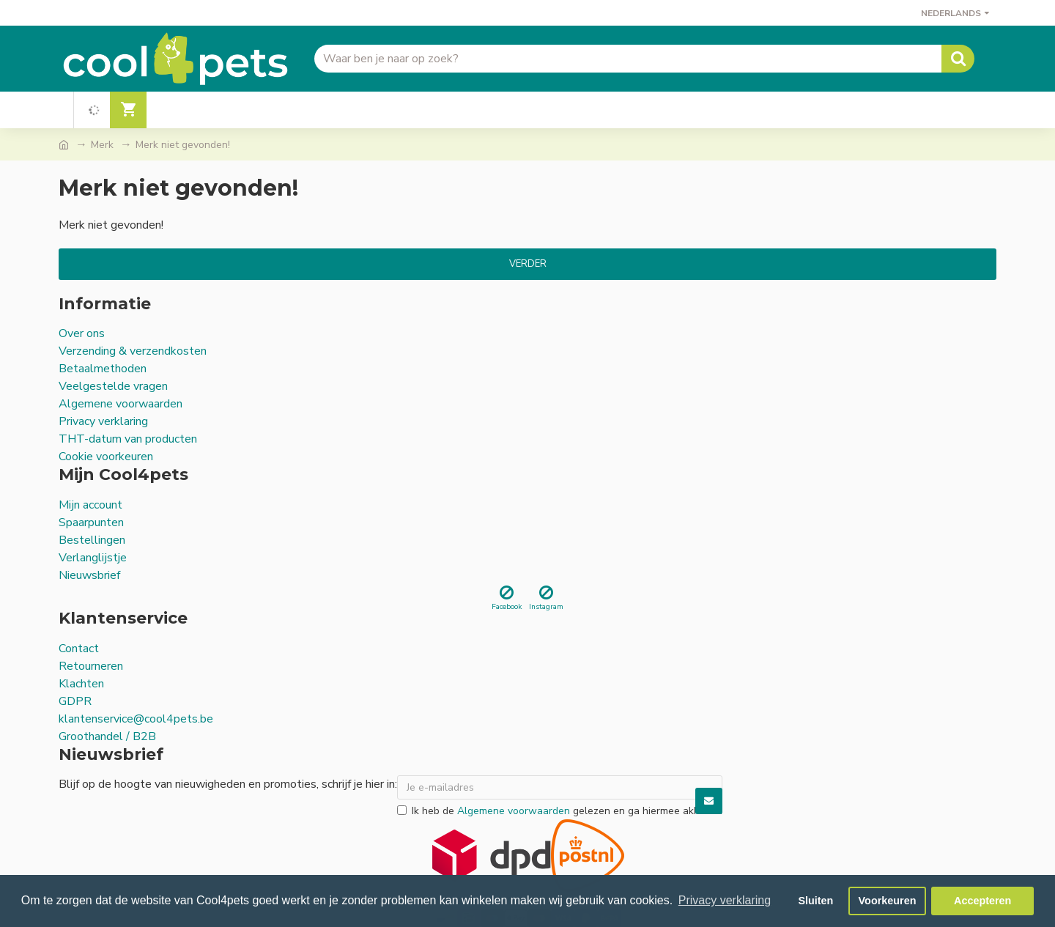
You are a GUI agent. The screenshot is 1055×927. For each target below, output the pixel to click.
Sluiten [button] (815, 900)
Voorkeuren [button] (888, 900)
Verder (528, 263)
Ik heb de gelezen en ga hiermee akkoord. (559, 811)
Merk (102, 145)
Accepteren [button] (982, 900)
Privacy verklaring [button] (724, 900)
